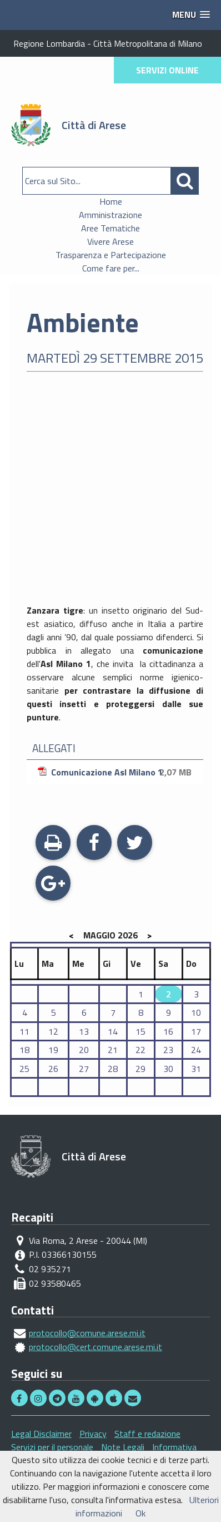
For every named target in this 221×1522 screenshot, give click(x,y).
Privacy (93, 1433)
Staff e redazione (147, 1433)
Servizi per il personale (52, 1447)
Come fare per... (110, 268)
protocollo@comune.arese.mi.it (87, 1333)
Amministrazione (110, 214)
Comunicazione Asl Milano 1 (116, 772)
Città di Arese (94, 125)
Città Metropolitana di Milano (147, 43)
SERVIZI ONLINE (167, 70)
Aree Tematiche (110, 228)
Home (110, 201)
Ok (140, 1513)
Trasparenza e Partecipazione (111, 254)
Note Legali (122, 1447)
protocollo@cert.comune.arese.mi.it (95, 1346)
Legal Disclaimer (41, 1433)
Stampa (53, 844)
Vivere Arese (110, 241)
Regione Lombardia (49, 43)
